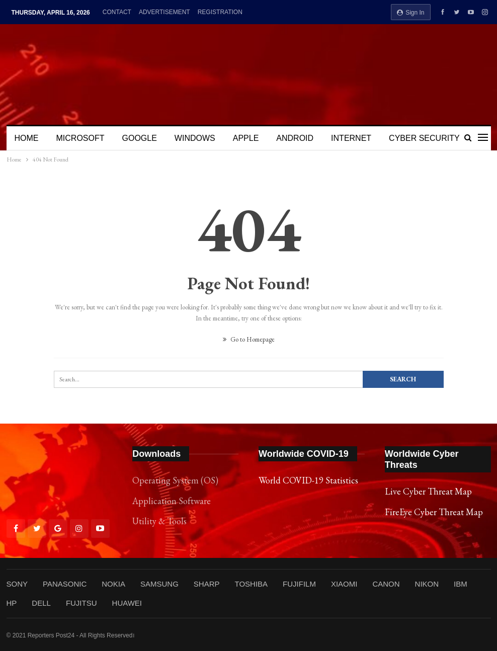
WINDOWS (195, 138)
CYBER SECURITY (424, 138)
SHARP (207, 584)
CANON (385, 584)
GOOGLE (139, 138)
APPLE (246, 138)
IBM (460, 584)
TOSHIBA (251, 584)
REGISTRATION (220, 12)
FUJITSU (81, 603)
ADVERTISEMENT (164, 12)
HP (12, 603)
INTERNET (351, 138)
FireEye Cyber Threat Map (434, 512)
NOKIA (113, 584)
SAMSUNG (159, 584)
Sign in (411, 12)
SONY (17, 584)
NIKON (427, 584)
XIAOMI (344, 584)
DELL (41, 603)
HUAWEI (127, 603)
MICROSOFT (80, 138)
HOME (27, 138)
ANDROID (294, 138)
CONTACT (117, 12)
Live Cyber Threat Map (428, 491)
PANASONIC (65, 584)
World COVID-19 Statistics (308, 480)
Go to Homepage (249, 339)
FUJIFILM (299, 584)
